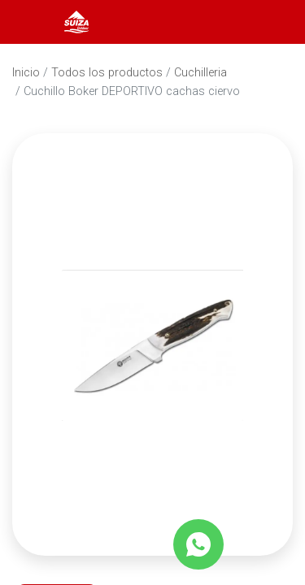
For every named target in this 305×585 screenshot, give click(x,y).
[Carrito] (271, 22)
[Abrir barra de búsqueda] (227, 22)
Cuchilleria (200, 73)
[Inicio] (76, 20)
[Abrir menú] (34, 22)
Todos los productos (107, 73)
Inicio (26, 73)
